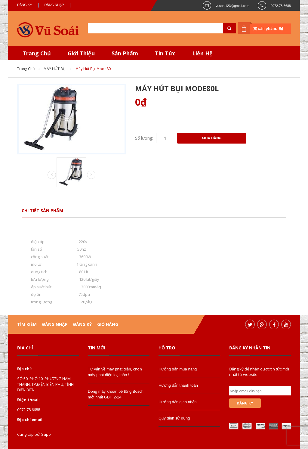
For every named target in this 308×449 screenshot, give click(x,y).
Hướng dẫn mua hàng (178, 369)
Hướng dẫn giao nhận (177, 402)
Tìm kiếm (27, 324)
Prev (52, 175)
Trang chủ (26, 68)
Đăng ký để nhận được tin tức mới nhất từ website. (259, 371)
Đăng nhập (54, 5)
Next (91, 175)
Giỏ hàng (107, 324)
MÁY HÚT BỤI (55, 68)
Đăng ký (24, 5)
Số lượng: (144, 138)
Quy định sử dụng (174, 418)
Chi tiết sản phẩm (42, 210)
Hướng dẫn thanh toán (178, 385)
